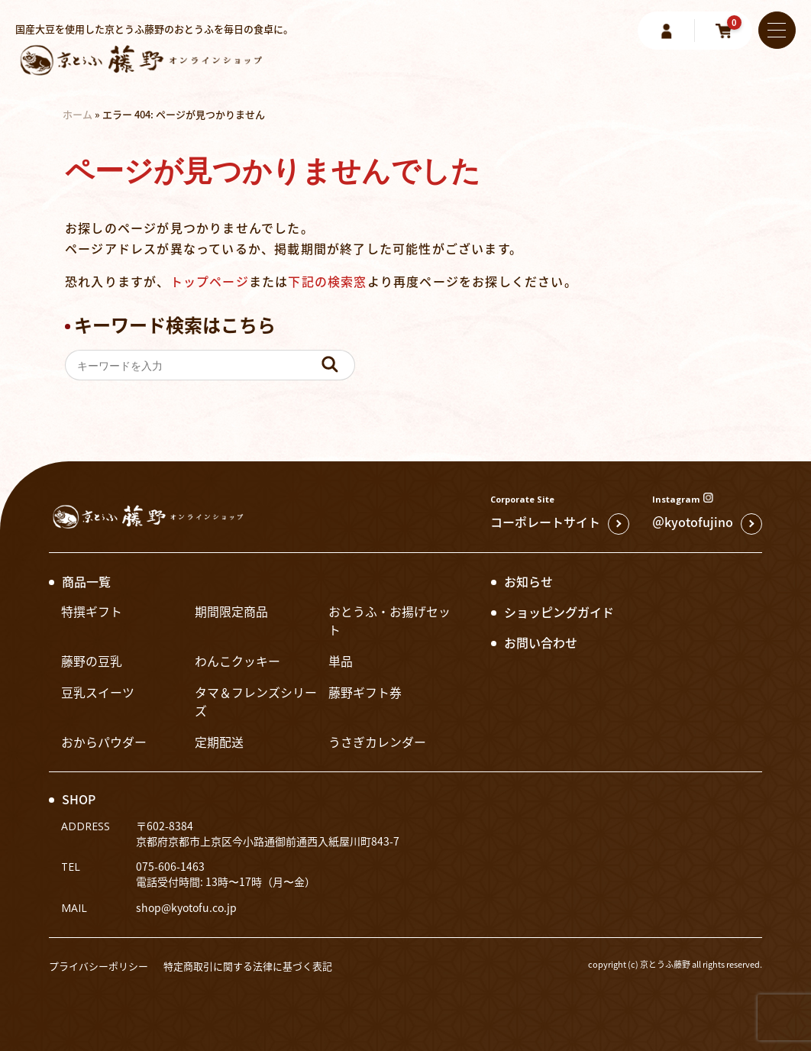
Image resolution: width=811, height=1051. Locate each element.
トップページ (209, 281)
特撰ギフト (91, 611)
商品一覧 (86, 581)
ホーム (77, 114)
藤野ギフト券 (365, 692)
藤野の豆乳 (91, 661)
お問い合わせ (540, 642)
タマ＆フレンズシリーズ (256, 701)
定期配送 (219, 741)
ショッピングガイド (559, 612)
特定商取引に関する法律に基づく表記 (247, 966)
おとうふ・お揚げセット (389, 620)
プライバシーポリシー (98, 966)
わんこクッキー (237, 661)
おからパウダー (104, 741)
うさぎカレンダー (377, 741)
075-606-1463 (170, 866)
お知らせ (528, 581)
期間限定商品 (231, 611)
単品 (340, 661)
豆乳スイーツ (97, 692)
